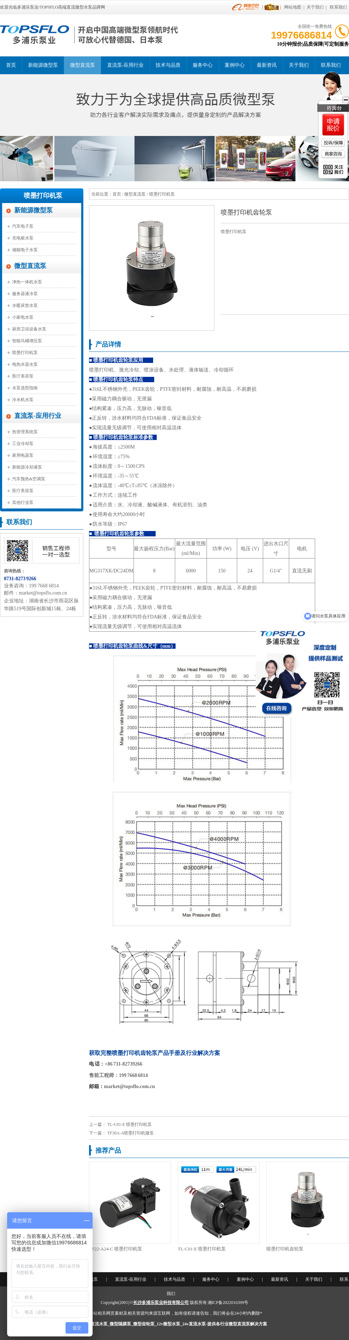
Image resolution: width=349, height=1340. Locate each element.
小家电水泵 (22, 317)
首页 (11, 65)
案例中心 (235, 65)
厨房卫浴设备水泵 (29, 329)
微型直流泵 (82, 65)
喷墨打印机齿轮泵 (284, 1248)
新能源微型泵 (43, 65)
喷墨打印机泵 (43, 195)
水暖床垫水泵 (25, 305)
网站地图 (292, 7)
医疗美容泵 (22, 376)
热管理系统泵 (25, 431)
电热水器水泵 (25, 364)
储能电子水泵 (25, 249)
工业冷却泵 (22, 443)
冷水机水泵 (22, 399)
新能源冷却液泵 (27, 467)
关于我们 (315, 7)
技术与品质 (168, 65)
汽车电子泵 (22, 226)
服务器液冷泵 (25, 293)
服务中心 (203, 65)
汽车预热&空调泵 (28, 478)
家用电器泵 (22, 455)
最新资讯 (267, 65)
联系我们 (338, 7)
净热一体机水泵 (27, 281)
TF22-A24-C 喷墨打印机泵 (115, 1248)
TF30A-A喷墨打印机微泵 (130, 1133)
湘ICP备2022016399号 (228, 1302)
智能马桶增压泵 (27, 340)
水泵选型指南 (25, 387)
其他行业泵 (22, 502)
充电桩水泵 (22, 238)
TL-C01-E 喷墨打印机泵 (129, 1124)
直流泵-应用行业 (125, 65)
